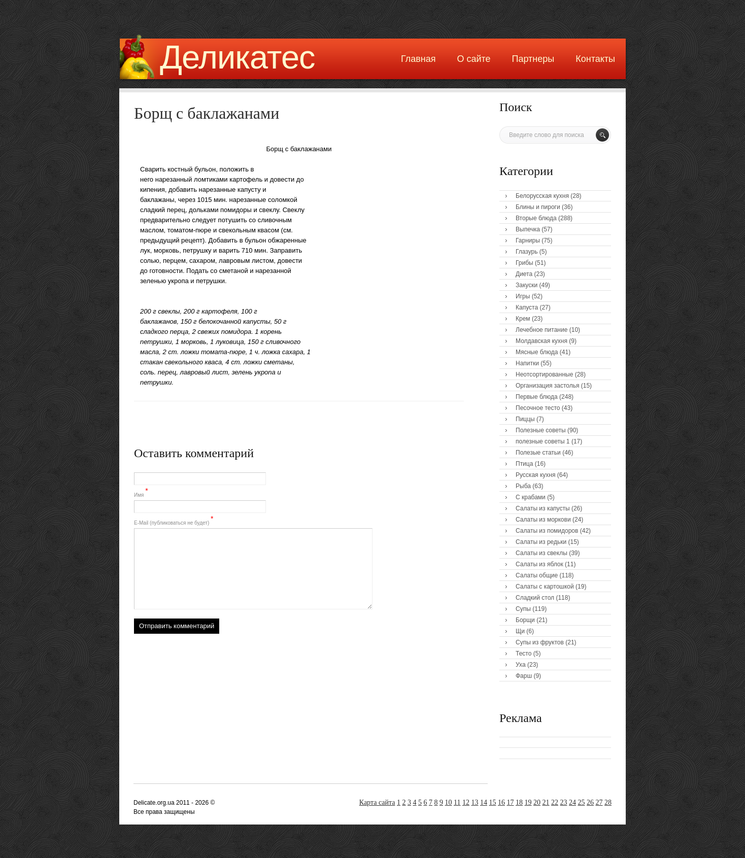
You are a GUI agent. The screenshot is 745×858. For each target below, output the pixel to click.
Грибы (524, 262)
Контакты (595, 59)
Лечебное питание (541, 329)
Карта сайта (377, 802)
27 (599, 802)
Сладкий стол (535, 597)
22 (554, 802)
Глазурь (527, 251)
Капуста (527, 307)
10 (448, 802)
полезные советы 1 (543, 441)
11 (457, 802)
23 (563, 802)
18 (519, 802)
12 (465, 802)
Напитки (527, 363)
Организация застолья (547, 385)
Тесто (523, 653)
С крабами (531, 497)
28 (608, 802)
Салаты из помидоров (547, 530)
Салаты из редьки (541, 541)
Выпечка (528, 229)
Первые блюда (537, 396)
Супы (523, 608)
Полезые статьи (538, 452)
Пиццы (525, 419)
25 (581, 802)
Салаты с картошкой (545, 586)
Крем (523, 318)
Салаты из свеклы (541, 553)
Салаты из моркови (543, 519)
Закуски (526, 285)
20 (536, 802)
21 (546, 802)
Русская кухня (535, 474)
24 (572, 802)
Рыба (523, 486)
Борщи (525, 620)
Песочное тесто (538, 407)
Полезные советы (541, 430)
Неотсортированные (544, 374)
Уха (521, 664)
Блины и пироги (538, 207)
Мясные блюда (537, 352)
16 (501, 802)
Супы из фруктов (540, 642)
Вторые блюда (536, 218)
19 (528, 802)
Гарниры (528, 240)
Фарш (524, 675)
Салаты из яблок (539, 564)
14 (483, 802)
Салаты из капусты (543, 508)
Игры (523, 296)
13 (475, 802)
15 (492, 802)
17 (510, 802)
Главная (418, 59)
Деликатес (237, 57)
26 (590, 802)
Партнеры (533, 59)
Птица (524, 463)
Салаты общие (537, 575)
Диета (524, 274)
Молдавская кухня (541, 341)
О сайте (473, 59)
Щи (520, 631)
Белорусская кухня (542, 195)
